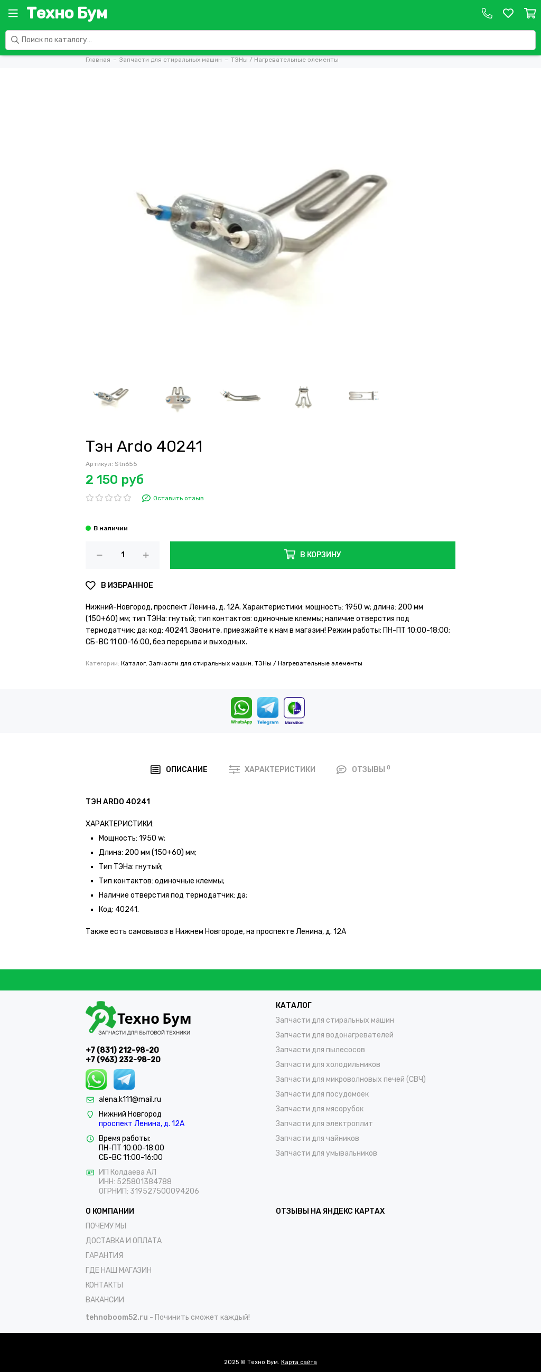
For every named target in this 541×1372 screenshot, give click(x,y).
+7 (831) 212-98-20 (122, 1050)
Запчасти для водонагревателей (335, 1035)
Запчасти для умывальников (326, 1153)
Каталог (133, 663)
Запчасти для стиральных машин (200, 663)
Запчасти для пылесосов (320, 1049)
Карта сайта (299, 1362)
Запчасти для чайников (317, 1138)
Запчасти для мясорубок (319, 1108)
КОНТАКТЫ (104, 1285)
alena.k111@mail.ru (130, 1099)
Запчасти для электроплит (324, 1123)
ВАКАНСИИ (105, 1299)
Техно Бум (66, 13)
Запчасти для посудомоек (322, 1094)
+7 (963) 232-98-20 (123, 1059)
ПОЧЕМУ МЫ (106, 1226)
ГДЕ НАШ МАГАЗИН (119, 1270)
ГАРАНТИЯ (104, 1255)
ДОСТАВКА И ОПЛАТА (124, 1240)
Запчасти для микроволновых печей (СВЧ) (351, 1079)
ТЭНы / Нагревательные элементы (308, 663)
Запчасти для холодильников (328, 1064)
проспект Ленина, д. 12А (141, 1123)
